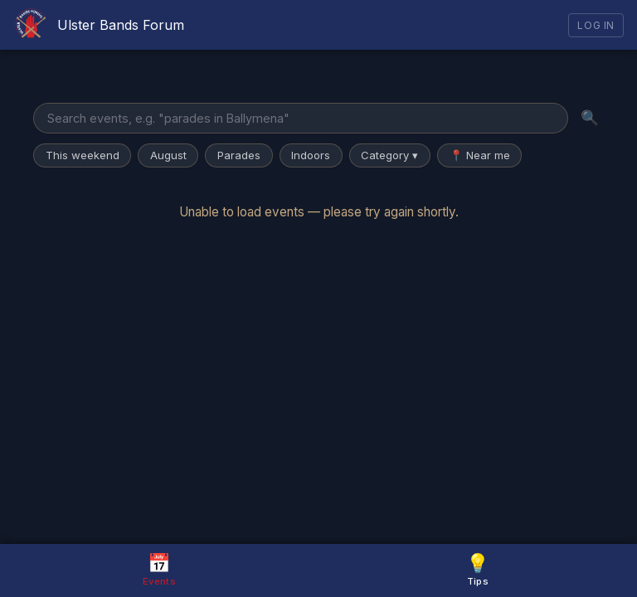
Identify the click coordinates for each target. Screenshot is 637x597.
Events (159, 569)
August (168, 155)
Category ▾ (389, 155)
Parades (238, 155)
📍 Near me (480, 155)
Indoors (310, 155)
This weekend (82, 155)
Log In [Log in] (596, 25)
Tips (477, 569)
